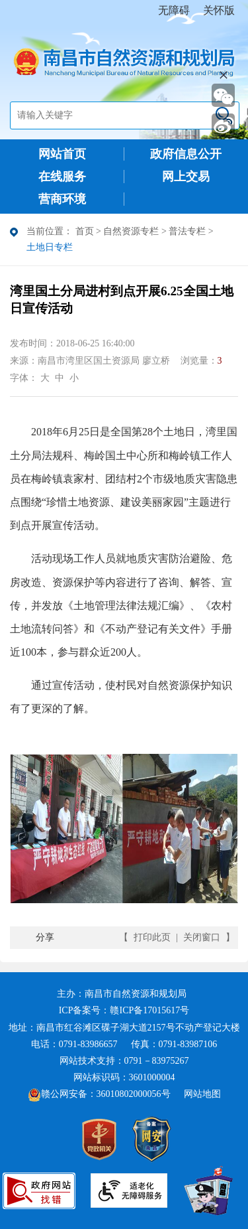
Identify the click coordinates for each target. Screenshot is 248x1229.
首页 (84, 231)
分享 (45, 937)
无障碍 (174, 10)
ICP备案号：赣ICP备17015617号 (124, 1010)
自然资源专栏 (131, 231)
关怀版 (219, 10)
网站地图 (202, 1094)
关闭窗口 (201, 937)
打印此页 (152, 937)
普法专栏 (187, 231)
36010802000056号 (134, 1094)
